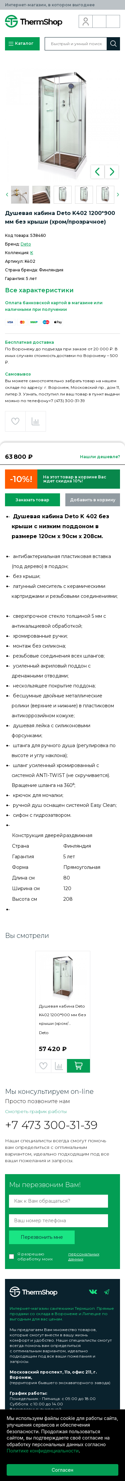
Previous (97, 171)
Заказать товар (32, 499)
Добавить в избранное (15, 421)
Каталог (20, 44)
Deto (26, 244)
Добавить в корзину (92, 499)
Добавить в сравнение (36, 421)
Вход (86, 21)
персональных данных (83, 1256)
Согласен (62, 1470)
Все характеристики (39, 290)
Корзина (113, 21)
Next (111, 171)
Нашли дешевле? (100, 456)
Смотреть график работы (36, 1111)
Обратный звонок (99, 21)
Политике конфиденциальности (43, 1450)
